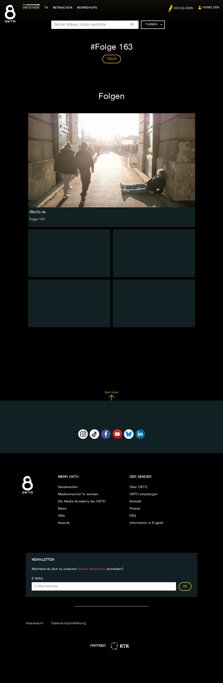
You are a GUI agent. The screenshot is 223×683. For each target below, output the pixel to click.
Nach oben (111, 396)
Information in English (147, 523)
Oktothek (31, 7)
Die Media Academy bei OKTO (82, 501)
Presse (135, 508)
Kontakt (135, 501)
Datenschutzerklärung (68, 623)
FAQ (133, 515)
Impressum (34, 623)
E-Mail (38, 578)
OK (185, 586)
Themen (153, 24)
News (62, 508)
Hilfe (61, 515)
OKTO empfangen (144, 494)
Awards (64, 523)
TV (46, 7)
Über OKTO (139, 487)
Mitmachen (63, 7)
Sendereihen (68, 487)
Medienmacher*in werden (78, 494)
